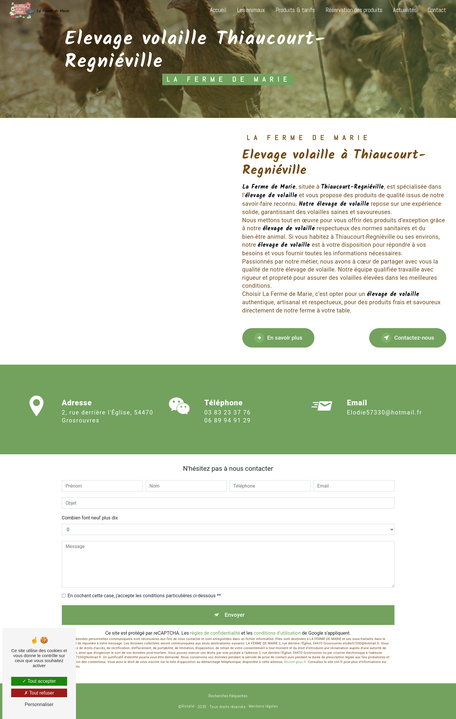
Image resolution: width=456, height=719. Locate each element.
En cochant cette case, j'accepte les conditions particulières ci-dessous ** (144, 595)
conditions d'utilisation (277, 633)
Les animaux (251, 10)
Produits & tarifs (295, 10)
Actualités (405, 10)
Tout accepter (39, 681)
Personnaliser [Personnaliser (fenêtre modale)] (39, 704)
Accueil (218, 10)
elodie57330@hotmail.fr (384, 405)
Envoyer (235, 614)
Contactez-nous (407, 338)
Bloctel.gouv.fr (295, 662)
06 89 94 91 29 (227, 427)
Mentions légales (263, 706)
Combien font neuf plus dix (90, 518)
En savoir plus (278, 338)
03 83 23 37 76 (227, 419)
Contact (436, 10)
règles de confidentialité (215, 633)
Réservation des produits (354, 10)
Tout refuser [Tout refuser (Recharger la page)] (39, 692)
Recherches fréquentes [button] (228, 695)
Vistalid (188, 706)
